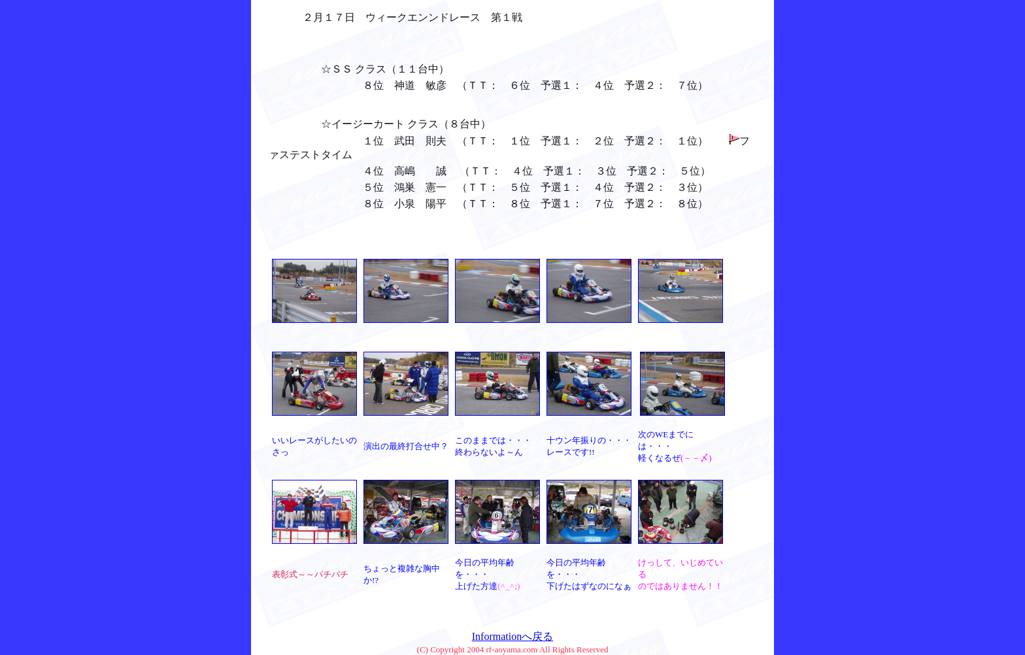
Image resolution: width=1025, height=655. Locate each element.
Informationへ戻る (512, 636)
